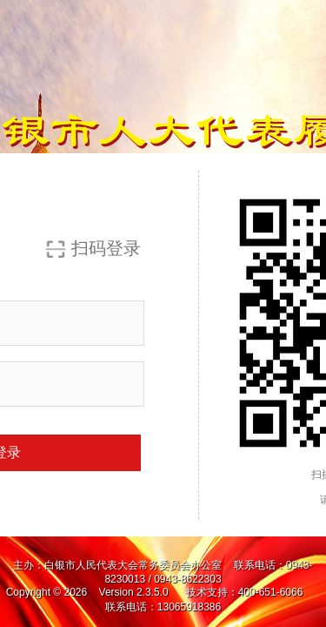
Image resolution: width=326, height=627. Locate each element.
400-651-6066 (272, 592)
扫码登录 (106, 248)
